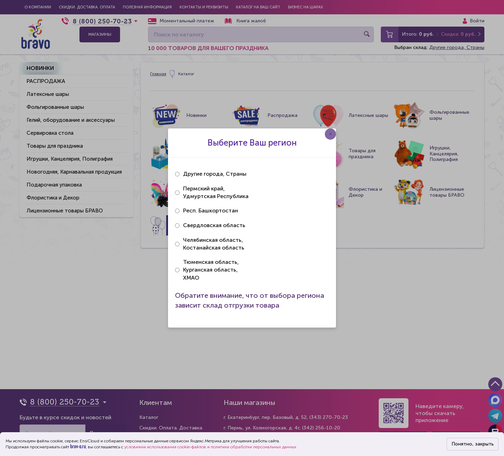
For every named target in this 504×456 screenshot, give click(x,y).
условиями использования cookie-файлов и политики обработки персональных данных (210, 446)
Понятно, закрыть (472, 444)
